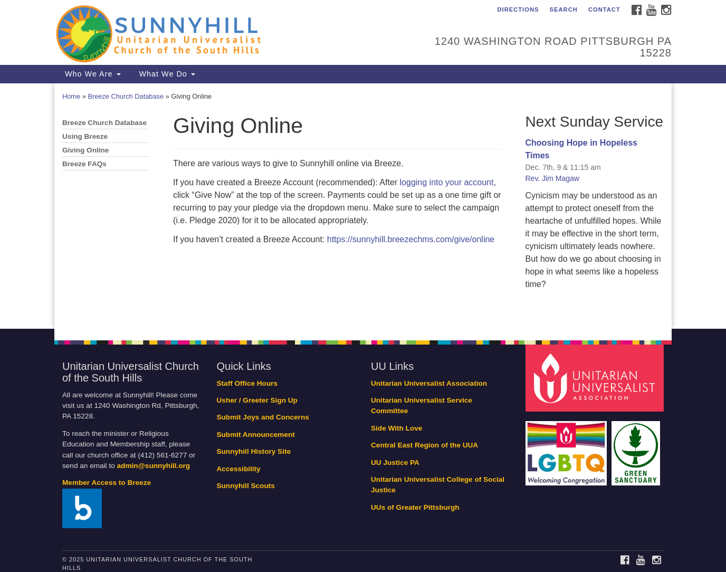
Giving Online (85, 150)
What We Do (166, 74)
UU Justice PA (395, 462)
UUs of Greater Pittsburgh (415, 507)
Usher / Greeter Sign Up (257, 400)
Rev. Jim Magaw (552, 178)
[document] (363, 206)
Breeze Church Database (126, 96)
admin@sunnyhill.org (153, 466)
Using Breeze (85, 136)
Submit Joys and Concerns (263, 417)
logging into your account (447, 182)
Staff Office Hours (247, 383)
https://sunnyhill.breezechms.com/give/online (411, 239)
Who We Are (91, 74)
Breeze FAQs (84, 164)
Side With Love (396, 428)
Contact (604, 9)
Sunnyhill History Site (254, 451)
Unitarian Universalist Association (429, 383)
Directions (518, 9)
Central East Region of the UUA (424, 445)
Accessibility (239, 469)
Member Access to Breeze (106, 483)
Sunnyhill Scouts (246, 486)
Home (71, 96)
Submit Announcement (256, 434)
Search (564, 9)
